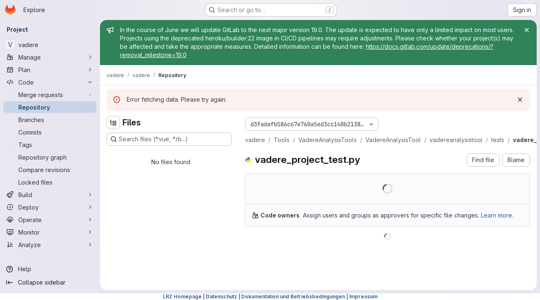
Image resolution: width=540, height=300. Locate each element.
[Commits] (50, 132)
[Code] (50, 82)
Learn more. (497, 215)
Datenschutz (221, 296)
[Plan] (50, 69)
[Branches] (50, 119)
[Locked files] (50, 182)
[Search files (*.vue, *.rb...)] (169, 139)
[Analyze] (50, 244)
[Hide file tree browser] (113, 122)
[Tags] (50, 144)
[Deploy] (50, 207)
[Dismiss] (520, 100)
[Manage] (50, 57)
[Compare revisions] (50, 169)
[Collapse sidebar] (50, 282)
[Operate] (50, 219)
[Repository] (50, 107)
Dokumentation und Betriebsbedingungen (293, 296)
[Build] (50, 194)
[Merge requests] (50, 94)
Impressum (363, 296)
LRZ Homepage (182, 296)
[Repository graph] (50, 157)
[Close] (527, 30)
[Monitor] (50, 232)
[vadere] (50, 44)
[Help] (50, 269)
